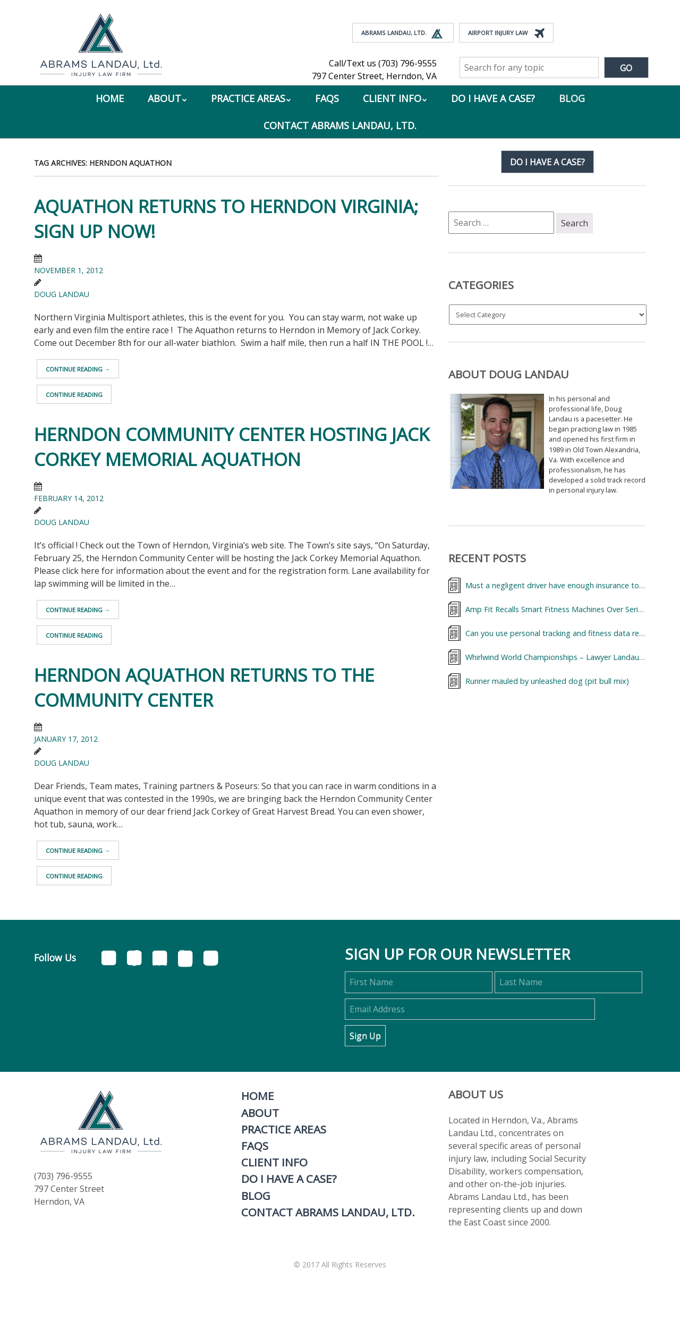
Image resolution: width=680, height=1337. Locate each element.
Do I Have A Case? (493, 98)
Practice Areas (248, 98)
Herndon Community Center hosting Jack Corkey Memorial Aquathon (231, 447)
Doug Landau (61, 294)
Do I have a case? (547, 162)
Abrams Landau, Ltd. (403, 33)
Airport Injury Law (506, 33)
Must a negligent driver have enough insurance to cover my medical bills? (555, 585)
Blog (572, 98)
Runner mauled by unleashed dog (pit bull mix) (547, 681)
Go (626, 68)
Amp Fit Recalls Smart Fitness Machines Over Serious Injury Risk (555, 609)
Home (110, 98)
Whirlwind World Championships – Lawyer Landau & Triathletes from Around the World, (555, 657)
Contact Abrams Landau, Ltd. (340, 125)
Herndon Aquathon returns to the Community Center (204, 688)
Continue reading (78, 369)
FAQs (327, 98)
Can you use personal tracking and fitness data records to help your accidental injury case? (555, 633)
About (164, 98)
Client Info (392, 98)
